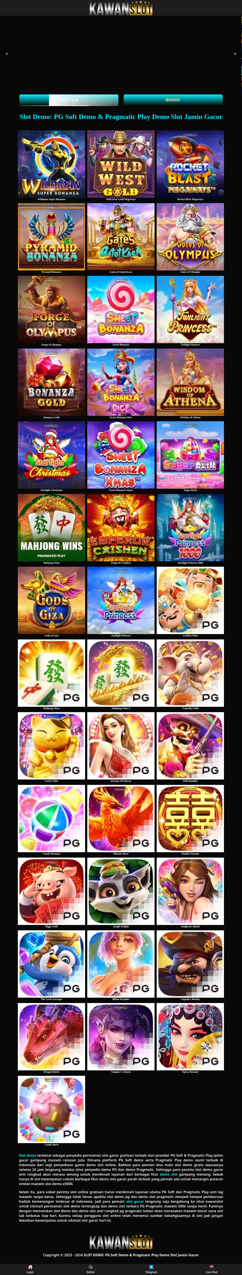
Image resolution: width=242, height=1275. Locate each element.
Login (30, 1269)
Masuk (173, 99)
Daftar (68, 100)
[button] (7, 53)
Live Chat (211, 1269)
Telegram (151, 1269)
